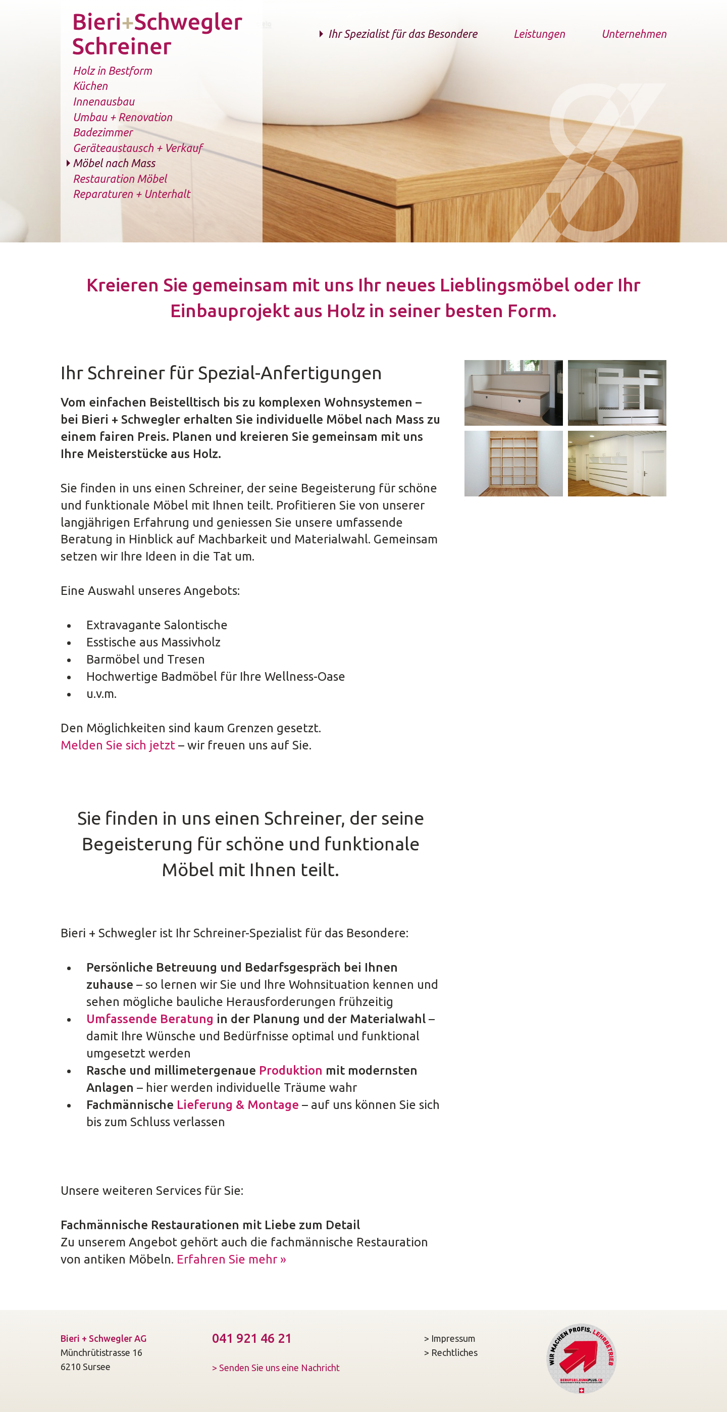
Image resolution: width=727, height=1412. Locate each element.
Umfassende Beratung (150, 1019)
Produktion (291, 1070)
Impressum (453, 1338)
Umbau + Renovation (122, 117)
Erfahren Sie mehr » (231, 1259)
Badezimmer (102, 132)
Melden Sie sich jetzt (118, 745)
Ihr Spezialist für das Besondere (402, 34)
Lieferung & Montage (238, 1105)
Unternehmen (633, 34)
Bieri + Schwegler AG (103, 1338)
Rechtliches (454, 1352)
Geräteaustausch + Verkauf (137, 148)
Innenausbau (103, 101)
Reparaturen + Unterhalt (131, 194)
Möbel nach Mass (114, 163)
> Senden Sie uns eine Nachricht (276, 1368)
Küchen (90, 86)
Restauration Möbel (120, 179)
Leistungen (539, 34)
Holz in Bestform (112, 71)
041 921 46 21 (252, 1338)
